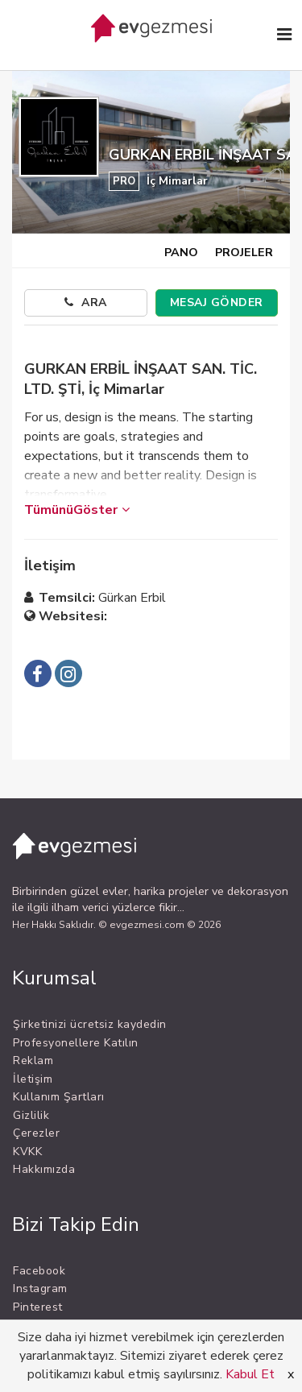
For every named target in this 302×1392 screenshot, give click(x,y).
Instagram (40, 1288)
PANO (181, 252)
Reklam (33, 1060)
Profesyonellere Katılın (76, 1042)
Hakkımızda (44, 1169)
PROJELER (244, 252)
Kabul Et (250, 1374)
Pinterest (38, 1307)
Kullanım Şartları (59, 1096)
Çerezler (36, 1133)
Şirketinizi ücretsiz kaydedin (90, 1024)
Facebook (39, 1270)
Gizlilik (31, 1115)
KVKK (27, 1151)
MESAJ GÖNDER (216, 302)
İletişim (32, 1079)
